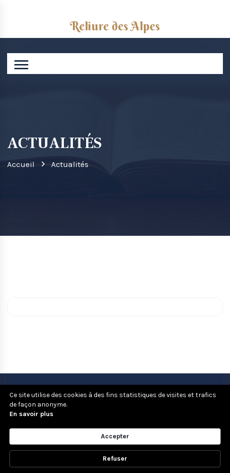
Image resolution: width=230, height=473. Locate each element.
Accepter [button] (115, 436)
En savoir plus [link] (31, 414)
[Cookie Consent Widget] (115, 429)
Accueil (21, 164)
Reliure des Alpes (115, 26)
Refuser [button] (115, 458)
